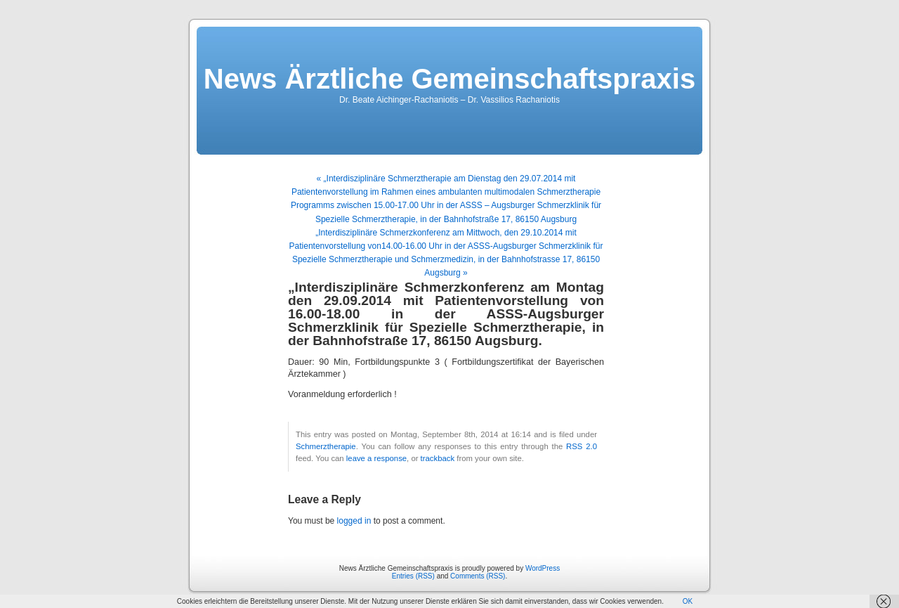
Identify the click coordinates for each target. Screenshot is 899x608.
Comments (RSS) (477, 576)
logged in (354, 521)
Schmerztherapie (326, 446)
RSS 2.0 (581, 446)
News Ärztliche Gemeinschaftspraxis (449, 78)
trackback (437, 458)
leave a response (376, 458)
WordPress (542, 568)
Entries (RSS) (413, 576)
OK (688, 601)
